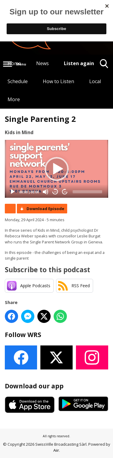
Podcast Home (10, 208)
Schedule (18, 81)
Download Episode (45, 208)
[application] (56, 169)
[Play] (13, 192)
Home (14, 63)
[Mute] (45, 192)
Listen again (79, 63)
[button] (57, 169)
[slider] (87, 191)
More (14, 99)
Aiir (56, 450)
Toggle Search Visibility (104, 66)
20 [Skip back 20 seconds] (55, 192)
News (42, 63)
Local (95, 81)
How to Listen (58, 81)
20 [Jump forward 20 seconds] (65, 192)
